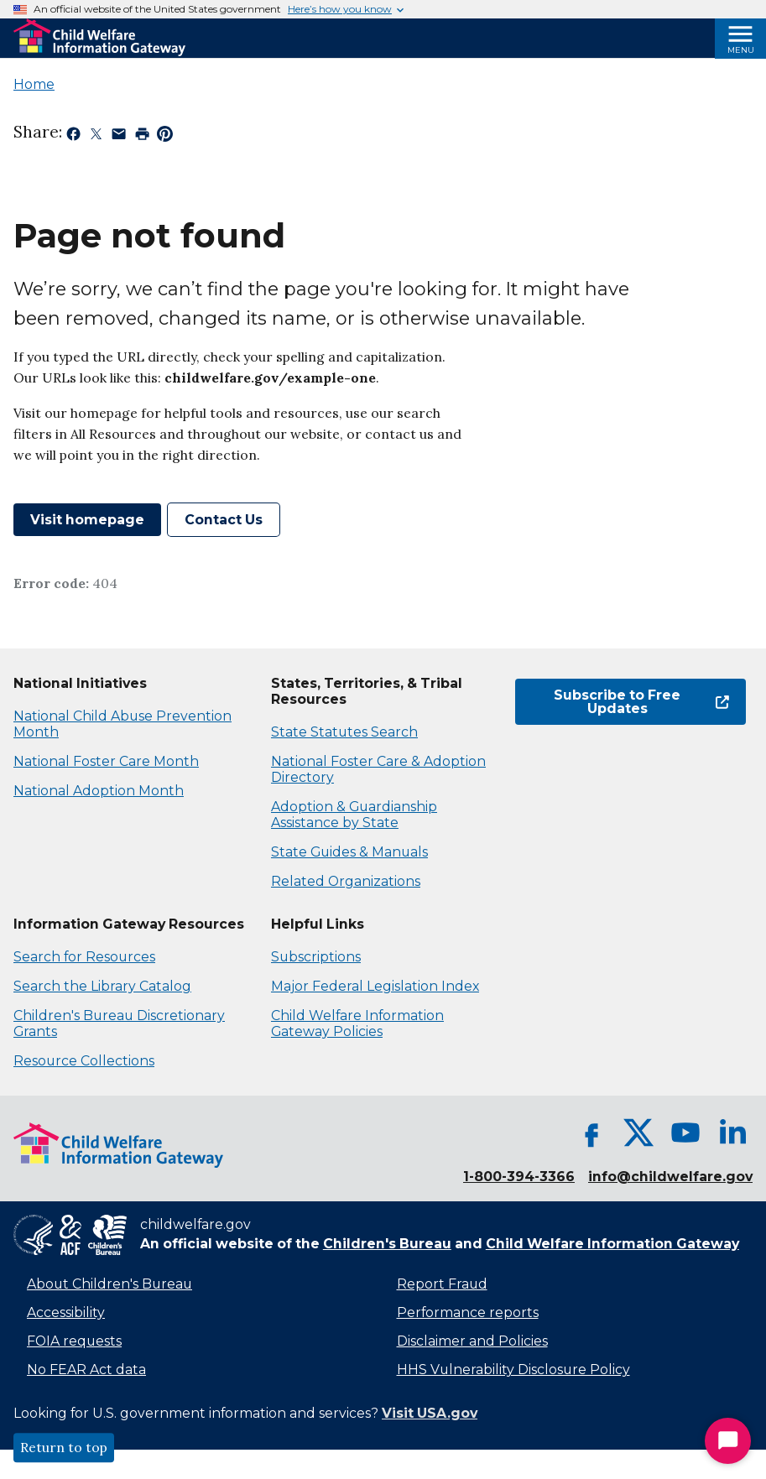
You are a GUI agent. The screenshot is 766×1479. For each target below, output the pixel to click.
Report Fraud (442, 1284)
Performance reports (468, 1312)
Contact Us (224, 520)
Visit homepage (87, 520)
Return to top (63, 1448)
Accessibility (66, 1312)
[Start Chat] (728, 1441)
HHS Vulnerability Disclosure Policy (513, 1369)
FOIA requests (74, 1341)
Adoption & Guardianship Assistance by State (354, 815)
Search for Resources (84, 957)
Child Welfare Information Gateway (612, 1244)
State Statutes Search (344, 732)
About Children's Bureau (109, 1284)
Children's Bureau (387, 1244)
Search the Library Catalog (102, 986)
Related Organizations (345, 881)
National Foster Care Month (106, 761)
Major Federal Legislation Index (375, 986)
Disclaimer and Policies (472, 1341)
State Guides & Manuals (349, 852)
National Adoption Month (98, 791)
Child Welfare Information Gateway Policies (357, 1023)
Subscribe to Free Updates (641, 701)
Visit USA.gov (429, 1413)
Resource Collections (83, 1061)
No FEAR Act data (86, 1369)
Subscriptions (316, 957)
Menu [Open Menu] (740, 50)
